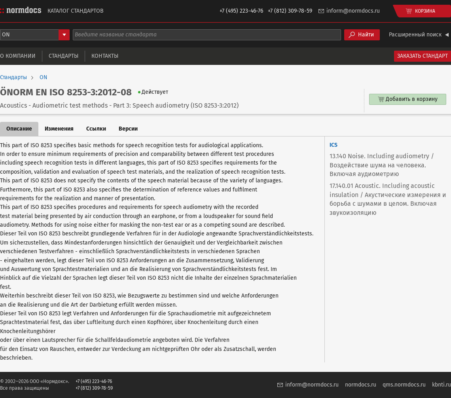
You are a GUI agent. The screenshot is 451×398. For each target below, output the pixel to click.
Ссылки (96, 128)
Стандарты (63, 56)
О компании (18, 56)
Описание (19, 128)
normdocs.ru (360, 384)
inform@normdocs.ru (353, 11)
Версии (128, 128)
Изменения (59, 128)
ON (43, 77)
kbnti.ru (441, 384)
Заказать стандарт (422, 56)
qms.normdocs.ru (404, 384)
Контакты (104, 56)
